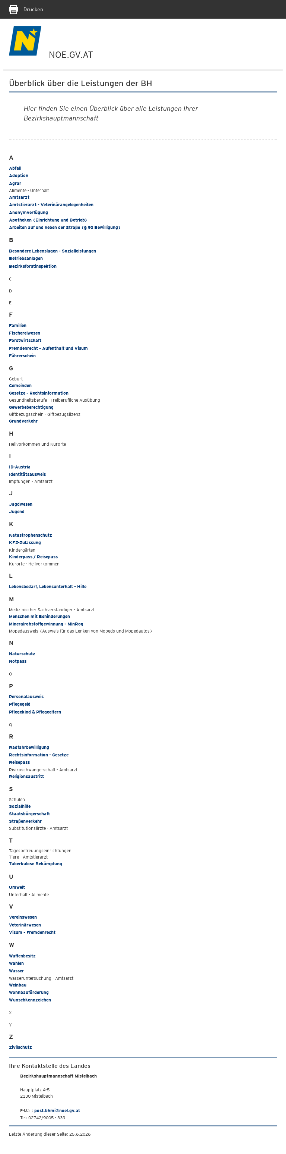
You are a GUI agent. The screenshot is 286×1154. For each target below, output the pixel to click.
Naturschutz (22, 653)
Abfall (15, 168)
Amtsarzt (19, 197)
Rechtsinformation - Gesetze (39, 755)
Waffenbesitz (22, 956)
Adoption (18, 175)
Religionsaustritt (26, 776)
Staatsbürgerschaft (29, 813)
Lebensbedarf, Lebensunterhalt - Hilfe (47, 586)
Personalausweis (26, 696)
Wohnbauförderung (29, 992)
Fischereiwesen (24, 333)
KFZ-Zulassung (25, 542)
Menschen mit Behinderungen (39, 616)
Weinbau (17, 985)
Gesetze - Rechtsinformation (39, 393)
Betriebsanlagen (26, 258)
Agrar (15, 183)
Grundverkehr (23, 421)
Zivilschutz (20, 1047)
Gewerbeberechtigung (31, 407)
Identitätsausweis (27, 474)
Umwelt (17, 887)
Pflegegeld (20, 704)
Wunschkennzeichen (30, 1000)
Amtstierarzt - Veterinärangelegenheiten (51, 204)
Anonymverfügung (28, 212)
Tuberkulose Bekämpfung (35, 863)
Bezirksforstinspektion (33, 266)
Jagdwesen (20, 504)
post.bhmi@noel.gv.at (57, 1110)
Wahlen (16, 963)
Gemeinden (20, 385)
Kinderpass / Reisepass (33, 556)
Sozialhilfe (20, 806)
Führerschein (22, 355)
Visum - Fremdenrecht (32, 932)
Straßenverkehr (25, 821)
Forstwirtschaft (25, 340)
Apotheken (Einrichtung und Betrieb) (48, 220)
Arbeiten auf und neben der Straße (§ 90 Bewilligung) (65, 227)
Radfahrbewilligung (29, 747)
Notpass (17, 661)
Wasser (16, 970)
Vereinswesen (23, 917)
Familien (17, 325)
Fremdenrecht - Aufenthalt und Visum (48, 348)
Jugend (17, 511)
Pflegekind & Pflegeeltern (35, 712)
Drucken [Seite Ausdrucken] (26, 9)
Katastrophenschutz (30, 535)
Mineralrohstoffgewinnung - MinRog (46, 624)
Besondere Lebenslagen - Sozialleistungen (52, 251)
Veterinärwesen (25, 925)
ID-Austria (20, 467)
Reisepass (19, 762)
